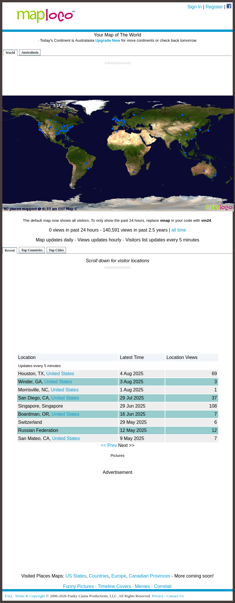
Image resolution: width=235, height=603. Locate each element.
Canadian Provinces (149, 575)
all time (178, 230)
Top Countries (31, 250)
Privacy (158, 596)
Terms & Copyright (30, 596)
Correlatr (163, 586)
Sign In (195, 6)
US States (75, 575)
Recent (10, 250)
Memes (142, 586)
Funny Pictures (78, 586)
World (10, 53)
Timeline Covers (114, 586)
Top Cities (56, 250)
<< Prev (109, 445)
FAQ (8, 596)
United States (60, 373)
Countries (99, 575)
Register (214, 6)
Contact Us (175, 596)
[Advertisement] (117, 78)
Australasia (29, 52)
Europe (118, 575)
